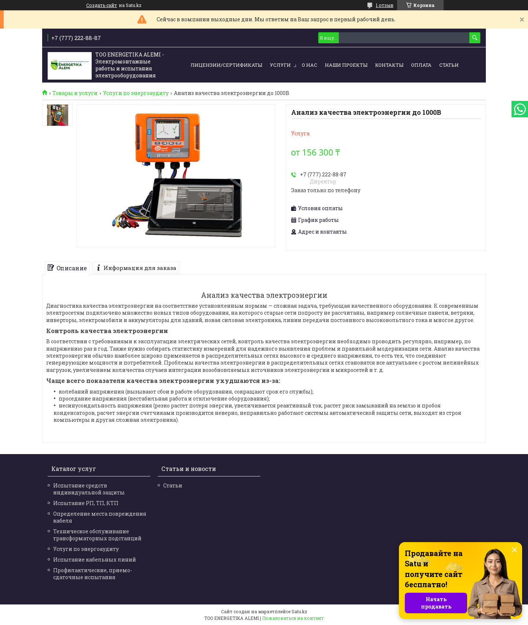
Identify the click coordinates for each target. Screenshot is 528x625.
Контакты (389, 65)
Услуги (280, 65)
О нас (309, 65)
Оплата (421, 65)
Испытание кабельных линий (94, 559)
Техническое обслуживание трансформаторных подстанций (97, 535)
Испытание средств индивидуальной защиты (89, 489)
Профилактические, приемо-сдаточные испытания (92, 574)
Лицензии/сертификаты (226, 65)
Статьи (449, 65)
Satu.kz (299, 611)
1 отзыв (384, 5)
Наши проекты (346, 65)
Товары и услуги (75, 93)
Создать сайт (101, 5)
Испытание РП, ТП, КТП (85, 503)
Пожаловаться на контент (293, 618)
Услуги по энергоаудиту (136, 93)
